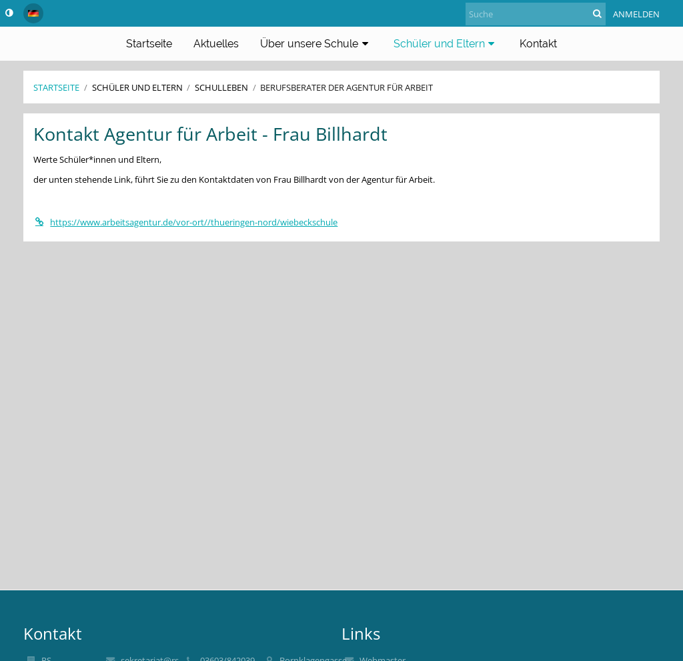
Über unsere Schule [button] (316, 43)
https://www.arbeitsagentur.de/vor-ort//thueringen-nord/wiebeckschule (185, 222)
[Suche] (535, 14)
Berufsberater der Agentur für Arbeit (346, 87)
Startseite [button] (149, 43)
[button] (33, 13)
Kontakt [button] (538, 43)
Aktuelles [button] (216, 43)
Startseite (56, 87)
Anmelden (636, 14)
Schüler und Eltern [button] (446, 43)
